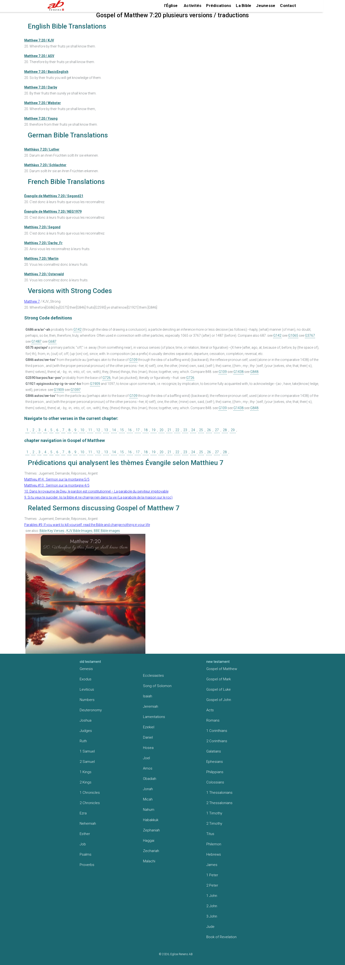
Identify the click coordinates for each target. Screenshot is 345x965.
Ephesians (214, 761)
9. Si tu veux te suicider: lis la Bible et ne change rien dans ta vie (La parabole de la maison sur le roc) (98, 497)
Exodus (85, 679)
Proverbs (87, 865)
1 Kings (85, 772)
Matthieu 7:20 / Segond (42, 227)
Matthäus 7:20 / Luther (41, 149)
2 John (211, 906)
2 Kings (85, 782)
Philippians (214, 772)
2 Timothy (214, 823)
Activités (192, 5)
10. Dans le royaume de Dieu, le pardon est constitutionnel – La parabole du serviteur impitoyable (96, 491)
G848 (254, 372)
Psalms (85, 854)
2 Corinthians (216, 741)
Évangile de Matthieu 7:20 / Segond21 (53, 196)
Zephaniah (151, 830)
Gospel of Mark (218, 679)
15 (122, 430)
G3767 (310, 335)
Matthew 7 (32, 301)
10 (82, 430)
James (211, 865)
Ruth (83, 741)
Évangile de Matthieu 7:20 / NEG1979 (53, 211)
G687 (52, 341)
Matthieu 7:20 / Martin (41, 258)
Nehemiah (88, 823)
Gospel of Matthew (221, 669)
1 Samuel (87, 751)
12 (98, 430)
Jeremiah (150, 706)
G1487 (36, 341)
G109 (133, 360)
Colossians (215, 782)
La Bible (243, 5)
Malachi (149, 861)
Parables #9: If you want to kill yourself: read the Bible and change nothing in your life (87, 525)
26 (209, 430)
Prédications (218, 5)
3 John (211, 916)
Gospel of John (218, 700)
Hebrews (213, 854)
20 (161, 430)
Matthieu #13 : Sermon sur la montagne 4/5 (56, 485)
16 (130, 430)
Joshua (85, 720)
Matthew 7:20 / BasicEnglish (46, 72)
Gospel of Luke (218, 689)
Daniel (148, 737)
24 (193, 430)
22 (177, 430)
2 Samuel (87, 761)
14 (114, 430)
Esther (85, 834)
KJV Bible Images (79, 531)
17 (138, 430)
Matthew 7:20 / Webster (42, 103)
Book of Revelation (221, 937)
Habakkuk (150, 820)
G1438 (238, 372)
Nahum (148, 809)
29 (233, 430)
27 (217, 430)
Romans (213, 720)
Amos (147, 768)
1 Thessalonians (219, 792)
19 (153, 430)
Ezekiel (148, 727)
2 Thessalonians (219, 803)
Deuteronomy (91, 710)
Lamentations (154, 717)
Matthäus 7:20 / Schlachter (45, 165)
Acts (210, 710)
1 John (211, 896)
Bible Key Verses (52, 531)
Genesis (86, 669)
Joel (146, 758)
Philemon (213, 844)
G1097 (76, 390)
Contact (288, 5)
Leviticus (87, 689)
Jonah (148, 789)
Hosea (148, 748)
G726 (106, 378)
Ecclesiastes (153, 675)
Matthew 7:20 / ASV (39, 56)
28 (225, 430)
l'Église (171, 5)
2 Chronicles (90, 803)
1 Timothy (214, 813)
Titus (210, 834)
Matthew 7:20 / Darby (40, 87)
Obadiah (149, 779)
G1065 (293, 335)
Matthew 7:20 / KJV (39, 40)
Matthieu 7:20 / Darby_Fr (43, 243)
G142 (77, 329)
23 (185, 430)
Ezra (83, 813)
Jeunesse (265, 5)
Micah (148, 799)
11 (90, 430)
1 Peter (212, 875)
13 (106, 430)
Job (83, 844)
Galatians (213, 751)
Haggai (148, 840)
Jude (210, 926)
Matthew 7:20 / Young (41, 118)
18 (146, 430)
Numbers (87, 700)
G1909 (95, 384)
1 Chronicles (90, 792)
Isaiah (147, 696)
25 (201, 430)
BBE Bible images (107, 531)
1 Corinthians (216, 731)
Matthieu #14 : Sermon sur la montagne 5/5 (56, 479)
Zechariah (151, 851)
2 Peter (212, 885)
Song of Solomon (157, 686)
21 (169, 430)
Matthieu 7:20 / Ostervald (44, 274)
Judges (86, 731)
